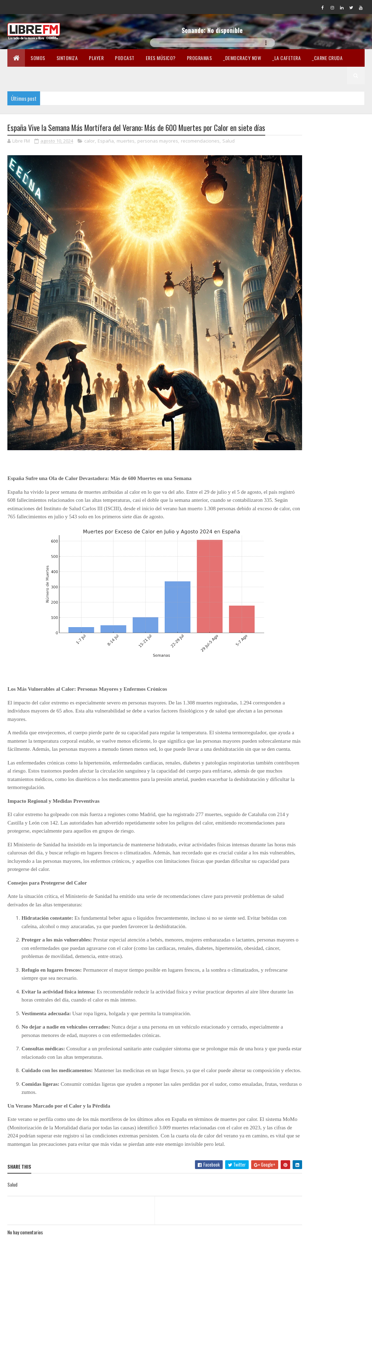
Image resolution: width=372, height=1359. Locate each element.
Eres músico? (161, 57)
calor (89, 154)
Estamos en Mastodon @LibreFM (312, 395)
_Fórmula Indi (78, 75)
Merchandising (155, 75)
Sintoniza (67, 57)
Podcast (125, 57)
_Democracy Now (242, 57)
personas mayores (157, 154)
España (106, 154)
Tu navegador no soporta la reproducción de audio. (212, 42)
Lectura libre (198, 75)
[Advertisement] (323, 273)
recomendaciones (200, 154)
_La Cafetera (286, 57)
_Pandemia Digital (32, 75)
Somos (38, 57)
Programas (199, 57)
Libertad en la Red (245, 75)
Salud (228, 154)
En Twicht (116, 75)
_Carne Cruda (327, 57)
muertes (126, 154)
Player (96, 57)
